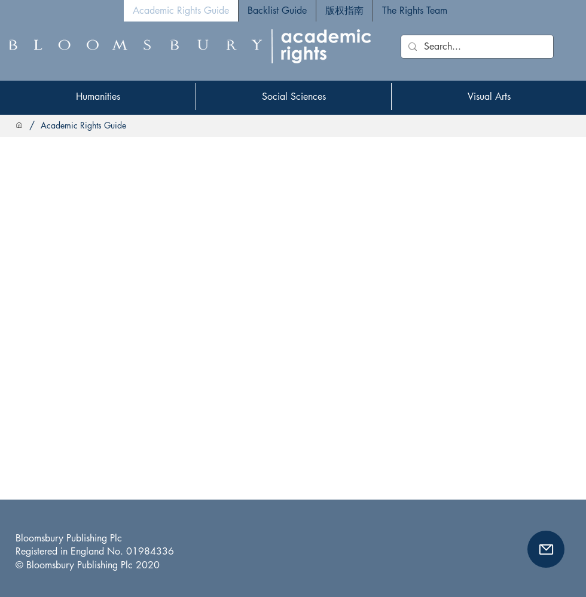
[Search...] (476, 46)
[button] (545, 549)
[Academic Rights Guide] (83, 125)
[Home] (19, 125)
